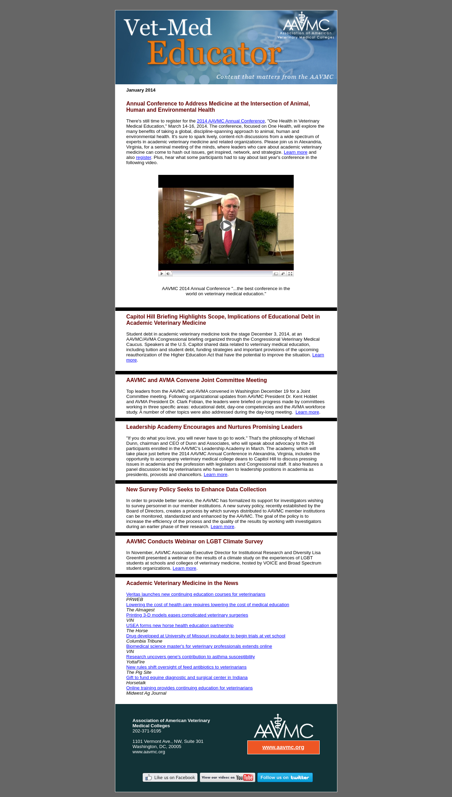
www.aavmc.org (283, 747)
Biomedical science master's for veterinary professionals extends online (199, 646)
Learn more (295, 152)
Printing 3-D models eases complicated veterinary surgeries (187, 615)
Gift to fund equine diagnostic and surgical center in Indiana (187, 677)
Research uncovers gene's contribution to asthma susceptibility (190, 656)
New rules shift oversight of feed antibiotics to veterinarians (186, 667)
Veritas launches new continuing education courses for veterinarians (196, 594)
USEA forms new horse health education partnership (180, 625)
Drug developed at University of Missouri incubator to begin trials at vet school (205, 635)
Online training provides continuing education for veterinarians (189, 687)
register (143, 157)
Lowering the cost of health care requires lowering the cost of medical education (207, 604)
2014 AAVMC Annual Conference (231, 121)
